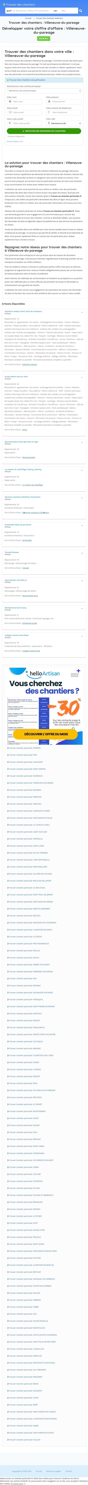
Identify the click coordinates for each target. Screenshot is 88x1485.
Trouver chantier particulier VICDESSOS (26, 1181)
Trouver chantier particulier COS (23, 1314)
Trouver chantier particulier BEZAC (24, 1384)
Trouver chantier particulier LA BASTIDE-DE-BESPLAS (31, 1265)
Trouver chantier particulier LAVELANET (26, 762)
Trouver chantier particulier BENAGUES (25, 1202)
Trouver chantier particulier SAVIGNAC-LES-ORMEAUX (32, 1279)
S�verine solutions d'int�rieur (35, 512)
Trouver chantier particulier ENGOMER (25, 1377)
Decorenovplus (28, 457)
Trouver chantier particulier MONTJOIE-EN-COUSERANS (32, 922)
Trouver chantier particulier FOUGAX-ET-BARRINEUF (31, 1195)
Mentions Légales (53, 1471)
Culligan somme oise (31, 651)
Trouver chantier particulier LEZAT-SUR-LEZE (28, 832)
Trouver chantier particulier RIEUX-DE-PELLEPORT (30, 880)
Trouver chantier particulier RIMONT (24, 1076)
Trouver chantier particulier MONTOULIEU (27, 1328)
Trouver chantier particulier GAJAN (24, 1425)
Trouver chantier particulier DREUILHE (25, 1356)
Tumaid (25, 568)
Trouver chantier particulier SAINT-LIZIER (26, 846)
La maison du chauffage (32, 485)
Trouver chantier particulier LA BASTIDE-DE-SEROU (30, 929)
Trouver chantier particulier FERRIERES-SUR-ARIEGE (31, 971)
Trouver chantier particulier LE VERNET (25, 1104)
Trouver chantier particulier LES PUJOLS (26, 1041)
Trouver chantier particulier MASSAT (24, 1020)
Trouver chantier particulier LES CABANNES (27, 1369)
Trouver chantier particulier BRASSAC (25, 1139)
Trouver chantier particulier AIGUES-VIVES (27, 1230)
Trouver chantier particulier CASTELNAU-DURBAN (30, 1286)
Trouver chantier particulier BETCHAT (25, 1272)
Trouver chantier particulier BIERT (23, 1405)
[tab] (44, 312)
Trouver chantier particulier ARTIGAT (24, 1209)
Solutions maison (29, 364)
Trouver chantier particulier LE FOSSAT (25, 936)
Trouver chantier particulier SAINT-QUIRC (26, 1244)
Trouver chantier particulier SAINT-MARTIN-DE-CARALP (32, 1411)
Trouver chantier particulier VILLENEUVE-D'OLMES (30, 874)
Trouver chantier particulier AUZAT (24, 1118)
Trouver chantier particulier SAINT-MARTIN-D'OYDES (31, 1432)
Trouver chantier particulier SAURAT (24, 1125)
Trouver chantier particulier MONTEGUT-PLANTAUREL (32, 1363)
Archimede (27, 540)
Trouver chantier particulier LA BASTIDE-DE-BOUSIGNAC (33, 1418)
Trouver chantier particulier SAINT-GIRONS (27, 769)
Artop (24, 429)
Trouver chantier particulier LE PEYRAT (25, 1216)
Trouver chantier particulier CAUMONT (25, 1390)
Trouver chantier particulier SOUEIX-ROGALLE (28, 1321)
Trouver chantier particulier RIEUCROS (25, 1097)
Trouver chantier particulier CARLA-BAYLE (27, 1027)
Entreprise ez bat (29, 623)
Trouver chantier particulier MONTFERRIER (27, 1111)
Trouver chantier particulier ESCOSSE (25, 1258)
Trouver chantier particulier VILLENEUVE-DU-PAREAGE (32, 1090)
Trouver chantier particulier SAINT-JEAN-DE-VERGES (31, 901)
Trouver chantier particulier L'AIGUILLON (26, 1349)
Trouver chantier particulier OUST (23, 1223)
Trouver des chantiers (19, 4)
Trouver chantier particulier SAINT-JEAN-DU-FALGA (30, 818)
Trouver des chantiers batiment (49, 18)
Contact (68, 1471)
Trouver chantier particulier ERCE (23, 1083)
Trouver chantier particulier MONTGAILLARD (28, 866)
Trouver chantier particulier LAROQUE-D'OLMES (29, 811)
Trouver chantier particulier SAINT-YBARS (26, 1146)
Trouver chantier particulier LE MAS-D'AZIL (27, 887)
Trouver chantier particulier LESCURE (25, 1174)
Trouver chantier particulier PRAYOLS (25, 1237)
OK (24, 1484)
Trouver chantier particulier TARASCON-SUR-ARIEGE (31, 783)
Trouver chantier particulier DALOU (24, 957)
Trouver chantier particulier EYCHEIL (24, 1188)
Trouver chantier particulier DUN (23, 1132)
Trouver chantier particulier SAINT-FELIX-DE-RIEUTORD (32, 1342)
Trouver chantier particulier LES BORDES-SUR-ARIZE (31, 1160)
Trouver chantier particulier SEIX (23, 978)
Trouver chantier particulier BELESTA (24, 915)
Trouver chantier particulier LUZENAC (25, 1069)
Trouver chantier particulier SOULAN (24, 1439)
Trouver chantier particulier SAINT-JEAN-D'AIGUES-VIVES (33, 1251)
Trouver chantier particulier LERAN (24, 1167)
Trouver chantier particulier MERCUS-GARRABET (29, 908)
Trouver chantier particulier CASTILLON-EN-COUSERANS (33, 1335)
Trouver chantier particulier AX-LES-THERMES (28, 853)
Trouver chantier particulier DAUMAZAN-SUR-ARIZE (31, 992)
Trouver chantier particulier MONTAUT (25, 1013)
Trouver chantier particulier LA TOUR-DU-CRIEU (29, 825)
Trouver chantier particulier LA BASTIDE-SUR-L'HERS (31, 1055)
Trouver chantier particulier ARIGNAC (25, 1048)
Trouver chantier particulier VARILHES (25, 804)
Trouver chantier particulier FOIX (23, 755)
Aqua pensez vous (30, 595)
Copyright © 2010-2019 (21, 1471)
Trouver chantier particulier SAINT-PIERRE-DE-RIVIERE (32, 1006)
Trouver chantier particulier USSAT (24, 1397)
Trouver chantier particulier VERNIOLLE (26, 838)
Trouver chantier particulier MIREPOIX (25, 797)
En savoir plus (17, 1483)
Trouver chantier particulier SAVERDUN (25, 776)
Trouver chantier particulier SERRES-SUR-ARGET (29, 964)
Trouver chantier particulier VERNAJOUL (26, 999)
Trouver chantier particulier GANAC (24, 1062)
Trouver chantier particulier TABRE (24, 1307)
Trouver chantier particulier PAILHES (24, 1293)
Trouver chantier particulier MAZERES (25, 790)
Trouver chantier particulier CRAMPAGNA (26, 1153)
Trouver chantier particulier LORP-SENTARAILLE (29, 859)
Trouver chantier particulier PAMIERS (25, 748)
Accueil (28, 18)
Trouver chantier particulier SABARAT (25, 1300)
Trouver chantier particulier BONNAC (25, 985)
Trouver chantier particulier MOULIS (24, 950)
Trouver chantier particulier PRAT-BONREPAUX (29, 943)
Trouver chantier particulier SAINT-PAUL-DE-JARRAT (31, 894)
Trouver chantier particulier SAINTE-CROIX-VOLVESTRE (32, 1034)
